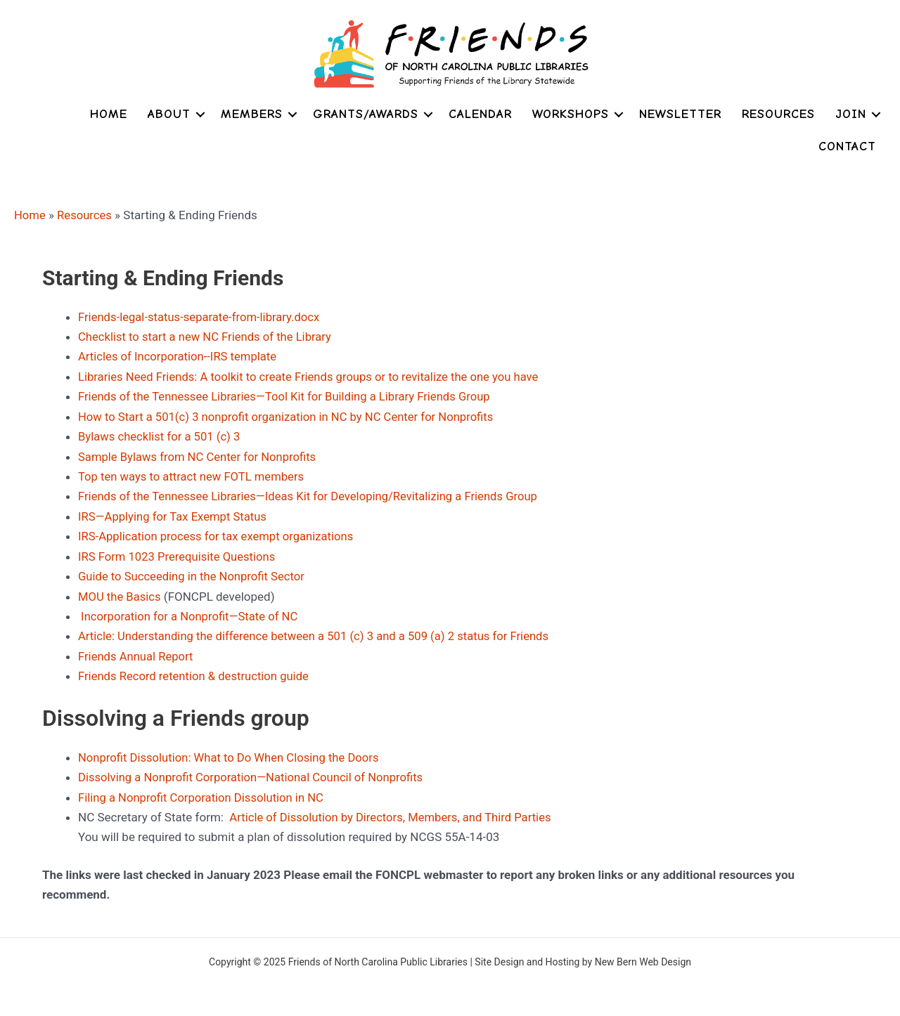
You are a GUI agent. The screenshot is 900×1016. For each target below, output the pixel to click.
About (169, 114)
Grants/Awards (365, 114)
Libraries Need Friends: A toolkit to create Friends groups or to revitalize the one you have (313, 375)
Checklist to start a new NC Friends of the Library (207, 336)
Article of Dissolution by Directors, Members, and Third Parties (393, 811)
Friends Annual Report (136, 651)
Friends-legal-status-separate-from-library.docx (201, 316)
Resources (778, 114)
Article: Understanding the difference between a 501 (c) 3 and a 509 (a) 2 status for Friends (319, 632)
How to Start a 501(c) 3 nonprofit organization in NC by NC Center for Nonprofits (290, 415)
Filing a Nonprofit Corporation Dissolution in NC (203, 791)
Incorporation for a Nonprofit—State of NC (190, 612)
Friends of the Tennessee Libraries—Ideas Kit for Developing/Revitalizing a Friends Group (313, 494)
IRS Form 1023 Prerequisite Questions (179, 553)
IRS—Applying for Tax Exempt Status (174, 514)
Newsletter (680, 114)
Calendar (480, 114)
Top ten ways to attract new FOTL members (193, 474)
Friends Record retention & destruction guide (196, 671)
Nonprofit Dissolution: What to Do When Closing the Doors (232, 752)
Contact (847, 146)
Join (850, 114)
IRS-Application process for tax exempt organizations (218, 533)
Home (108, 114)
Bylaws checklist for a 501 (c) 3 (161, 435)
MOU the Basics (120, 592)
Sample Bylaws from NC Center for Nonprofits (199, 455)
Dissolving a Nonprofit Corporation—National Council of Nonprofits (254, 771)
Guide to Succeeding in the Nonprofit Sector (193, 573)
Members (252, 114)
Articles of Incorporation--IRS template (179, 356)
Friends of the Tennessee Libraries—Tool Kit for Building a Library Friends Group (288, 395)
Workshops (570, 114)
